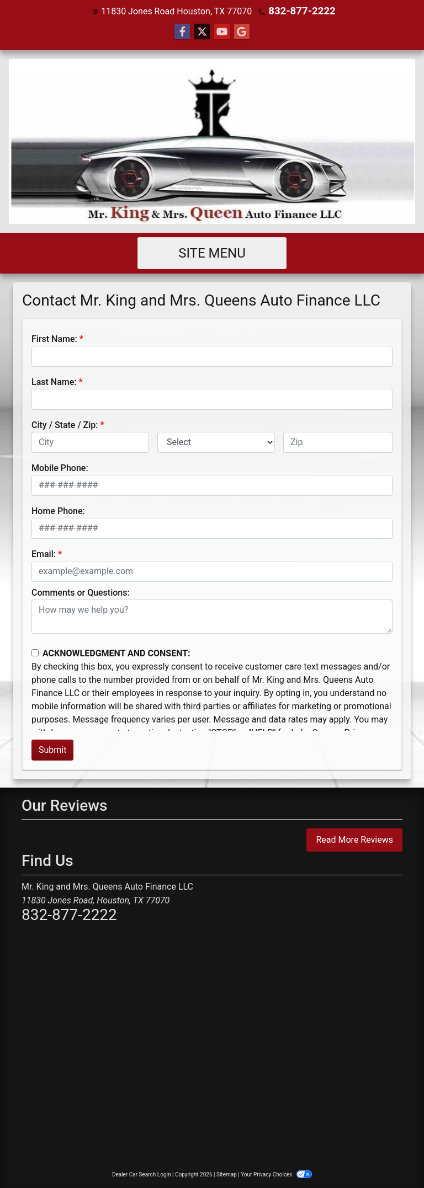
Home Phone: (58, 510)
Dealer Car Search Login (141, 1174)
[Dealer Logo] (212, 140)
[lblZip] (338, 441)
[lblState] (216, 441)
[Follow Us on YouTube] (222, 31)
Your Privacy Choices (276, 1174)
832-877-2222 (302, 11)
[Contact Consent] (35, 652)
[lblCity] (90, 441)
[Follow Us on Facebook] (182, 31)
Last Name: (54, 381)
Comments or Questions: (80, 592)
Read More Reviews (354, 839)
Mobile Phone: (59, 467)
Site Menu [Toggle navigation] (212, 252)
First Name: (54, 338)
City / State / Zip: (64, 424)
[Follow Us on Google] (242, 31)
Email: (43, 553)
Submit (52, 749)
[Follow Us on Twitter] (202, 31)
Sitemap (226, 1174)
